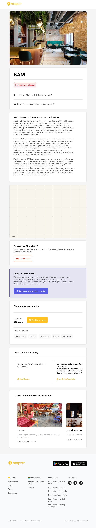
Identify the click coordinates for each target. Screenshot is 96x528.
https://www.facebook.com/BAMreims (35, 104)
